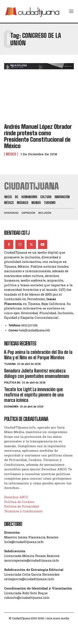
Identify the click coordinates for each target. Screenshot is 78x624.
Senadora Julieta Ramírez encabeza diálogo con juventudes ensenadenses (36, 373)
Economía (11, 406)
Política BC (12, 382)
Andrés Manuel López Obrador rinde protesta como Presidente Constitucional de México (38, 136)
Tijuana (10, 363)
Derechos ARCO (16, 497)
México (11, 154)
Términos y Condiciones (23, 511)
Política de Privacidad (21, 506)
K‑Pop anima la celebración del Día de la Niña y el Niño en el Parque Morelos (38, 354)
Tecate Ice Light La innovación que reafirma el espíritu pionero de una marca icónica (34, 395)
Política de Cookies (19, 502)
